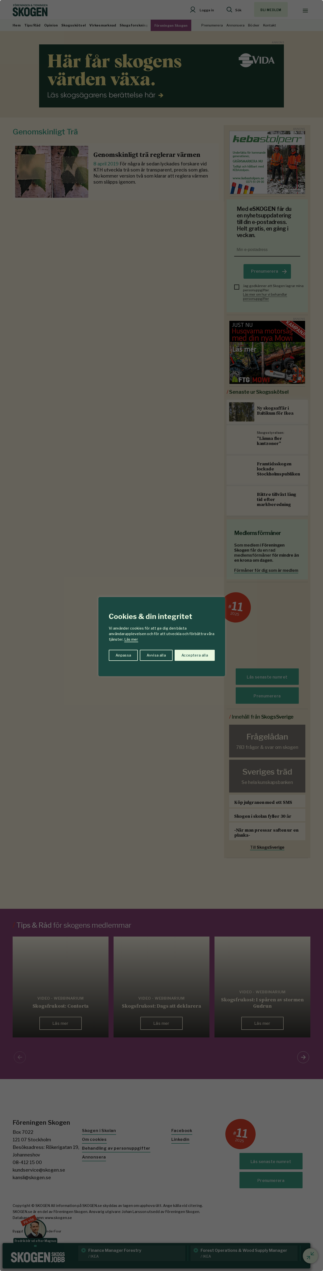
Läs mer (131, 639)
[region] (161, 635)
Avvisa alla (156, 655)
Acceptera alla (194, 655)
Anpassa (123, 655)
